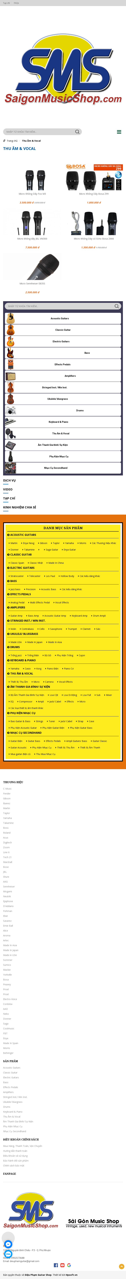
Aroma (6, 935)
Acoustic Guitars (23, 535)
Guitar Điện (16, 741)
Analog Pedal (17, 602)
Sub (98, 695)
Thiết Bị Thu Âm (19, 681)
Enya (5, 1038)
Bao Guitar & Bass (20, 721)
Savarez (7, 920)
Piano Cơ (69, 668)
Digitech (7, 842)
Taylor (56, 543)
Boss (6, 827)
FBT (5, 1033)
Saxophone (56, 628)
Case (91, 721)
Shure (6, 876)
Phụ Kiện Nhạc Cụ (22, 713)
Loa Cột (54, 695)
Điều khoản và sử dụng (15, 1155)
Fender (6, 793)
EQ (12, 701)
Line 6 (6, 852)
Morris (82, 543)
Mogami (7, 891)
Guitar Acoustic (18, 747)
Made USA (16, 642)
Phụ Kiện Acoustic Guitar (23, 727)
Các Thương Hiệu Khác (104, 543)
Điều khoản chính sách (21, 1139)
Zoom (6, 847)
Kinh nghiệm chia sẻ (19, 507)
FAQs (16, 3)
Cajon (82, 655)
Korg (38, 668)
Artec (6, 940)
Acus (5, 837)
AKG (5, 881)
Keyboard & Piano (23, 660)
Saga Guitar (52, 549)
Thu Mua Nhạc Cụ (45, 754)
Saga (5, 1023)
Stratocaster (17, 576)
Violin (13, 628)
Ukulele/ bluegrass (24, 634)
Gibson (43, 543)
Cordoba (7, 1004)
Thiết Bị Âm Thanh (90, 747)
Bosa (6, 979)
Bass (13, 581)
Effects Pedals (20, 594)
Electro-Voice (10, 999)
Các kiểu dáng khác (90, 576)
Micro (36, 681)
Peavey (7, 984)
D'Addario (8, 906)
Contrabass (28, 628)
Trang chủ (12, 140)
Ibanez (6, 803)
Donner (14, 549)
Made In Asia (55, 642)
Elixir (5, 915)
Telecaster (34, 576)
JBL (5, 871)
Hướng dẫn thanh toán (15, 1150)
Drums (15, 647)
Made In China (56, 562)
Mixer (109, 695)
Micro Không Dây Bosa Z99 (94, 193)
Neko (6, 1013)
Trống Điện (33, 655)
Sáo (98, 628)
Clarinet (87, 628)
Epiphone (8, 901)
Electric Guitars (22, 568)
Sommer (7, 959)
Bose (6, 866)
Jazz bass (15, 589)
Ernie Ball (8, 925)
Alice (5, 930)
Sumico (7, 964)
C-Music (7, 788)
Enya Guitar (70, 549)
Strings (39, 721)
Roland (6, 832)
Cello (42, 628)
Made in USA (10, 955)
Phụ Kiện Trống (65, 655)
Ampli (41, 701)
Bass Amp (33, 615)
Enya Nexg (28, 543)
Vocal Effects (62, 602)
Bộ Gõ (47, 655)
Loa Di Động (70, 695)
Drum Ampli (99, 615)
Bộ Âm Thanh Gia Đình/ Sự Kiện (27, 695)
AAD (5, 1008)
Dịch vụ (9, 480)
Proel (6, 989)
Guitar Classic (100, 741)
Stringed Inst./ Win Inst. (28, 620)
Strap (80, 721)
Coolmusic (8, 1028)
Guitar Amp (16, 615)
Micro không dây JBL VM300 (32, 238)
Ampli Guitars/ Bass (76, 741)
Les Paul (50, 576)
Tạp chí (6, 3)
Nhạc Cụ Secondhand (26, 733)
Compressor (25, 701)
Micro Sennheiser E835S (32, 283)
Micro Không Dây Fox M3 (32, 193)
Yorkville (7, 974)
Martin (13, 543)
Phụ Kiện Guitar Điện (53, 727)
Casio (28, 668)
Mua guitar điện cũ (20, 754)
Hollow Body (67, 576)
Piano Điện (52, 668)
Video (7, 489)
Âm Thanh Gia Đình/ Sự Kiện (30, 687)
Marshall (7, 862)
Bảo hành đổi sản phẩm (16, 1160)
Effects (70, 701)
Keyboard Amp (79, 615)
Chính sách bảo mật (13, 1165)
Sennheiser (9, 886)
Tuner (52, 721)
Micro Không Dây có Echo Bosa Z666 (94, 238)
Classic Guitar (21, 554)
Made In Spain (10, 1043)
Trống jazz (16, 655)
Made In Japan (34, 642)
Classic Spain (17, 562)
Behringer (8, 1052)
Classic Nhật (36, 562)
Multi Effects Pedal (40, 602)
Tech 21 (7, 857)
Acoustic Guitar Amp (55, 615)
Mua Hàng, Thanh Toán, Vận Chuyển (22, 1145)
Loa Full (87, 695)
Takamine (29, 549)
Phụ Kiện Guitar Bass (81, 727)
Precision (31, 589)
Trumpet (72, 628)
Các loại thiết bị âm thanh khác (26, 708)
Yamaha (69, 543)
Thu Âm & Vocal (31, 140)
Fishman (7, 911)
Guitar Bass (34, 741)
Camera (49, 681)
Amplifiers (17, 607)
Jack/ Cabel (55, 701)
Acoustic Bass (48, 589)
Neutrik (7, 896)
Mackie (7, 969)
